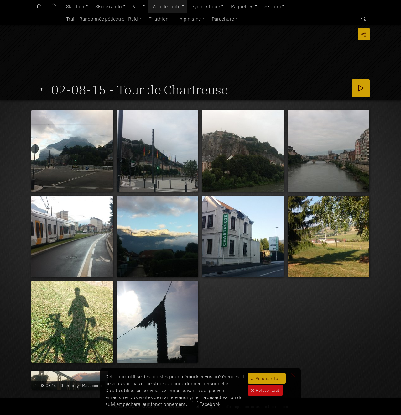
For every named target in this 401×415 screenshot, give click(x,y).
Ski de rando (108, 6)
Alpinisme (190, 19)
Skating (272, 6)
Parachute (223, 19)
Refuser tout (267, 390)
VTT (137, 6)
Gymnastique (205, 6)
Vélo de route (166, 6)
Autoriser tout (268, 378)
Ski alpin (75, 6)
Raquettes (242, 6)
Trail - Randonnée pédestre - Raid (102, 19)
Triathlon (159, 19)
